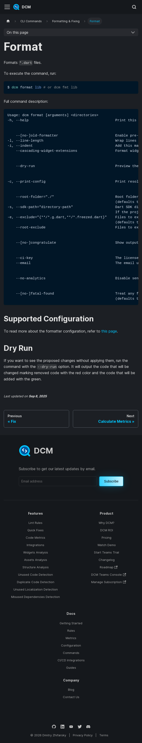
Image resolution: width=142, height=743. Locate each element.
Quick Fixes (35, 530)
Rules (71, 630)
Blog (71, 689)
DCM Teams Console (108, 574)
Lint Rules (35, 523)
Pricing (106, 537)
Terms (103, 735)
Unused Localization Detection (35, 589)
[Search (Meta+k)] (134, 7)
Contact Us (71, 697)
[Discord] (88, 727)
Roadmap (109, 567)
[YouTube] (71, 727)
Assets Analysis (35, 560)
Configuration (71, 645)
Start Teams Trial (106, 552)
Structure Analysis (36, 567)
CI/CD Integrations (71, 660)
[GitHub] (54, 727)
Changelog (107, 560)
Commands (71, 653)
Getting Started (71, 623)
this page (109, 331)
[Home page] (8, 21)
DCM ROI (106, 530)
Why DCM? (106, 523)
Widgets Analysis (35, 552)
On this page (17, 32)
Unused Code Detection (35, 574)
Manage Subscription (108, 582)
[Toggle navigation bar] (7, 6)
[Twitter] (80, 727)
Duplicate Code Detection (35, 582)
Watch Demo (106, 545)
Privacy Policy (83, 735)
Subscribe (111, 481)
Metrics (71, 638)
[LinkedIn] (63, 727)
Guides (71, 667)
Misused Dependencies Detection (35, 597)
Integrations (35, 545)
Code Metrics (35, 537)
